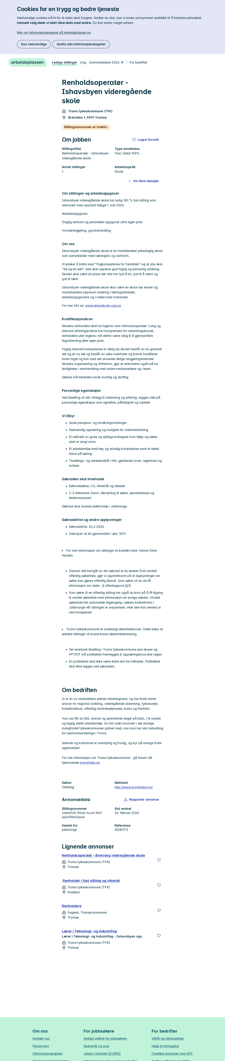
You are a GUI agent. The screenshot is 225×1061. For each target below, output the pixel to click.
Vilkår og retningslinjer (168, 1038)
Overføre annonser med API (172, 1053)
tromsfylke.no (90, 762)
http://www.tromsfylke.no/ (134, 787)
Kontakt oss (41, 1038)
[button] (141, 799)
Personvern (41, 1046)
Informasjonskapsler (48, 1053)
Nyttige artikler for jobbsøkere (105, 1038)
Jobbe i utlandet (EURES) (102, 1053)
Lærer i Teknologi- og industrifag (89, 931)
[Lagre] (159, 860)
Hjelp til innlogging (165, 1046)
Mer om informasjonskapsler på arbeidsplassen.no (54, 32)
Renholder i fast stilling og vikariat (91, 881)
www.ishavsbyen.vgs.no (103, 305)
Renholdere (71, 906)
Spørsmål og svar (96, 1046)
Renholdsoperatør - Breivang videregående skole (103, 855)
